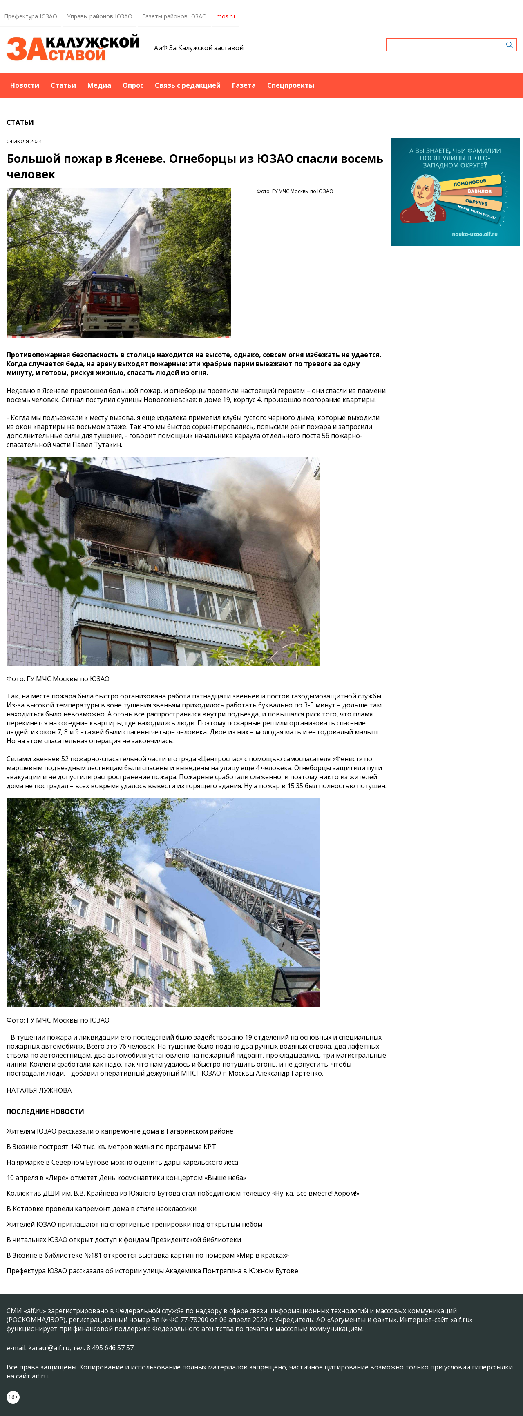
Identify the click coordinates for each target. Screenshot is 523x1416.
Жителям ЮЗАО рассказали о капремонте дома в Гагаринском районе (120, 1131)
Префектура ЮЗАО (30, 16)
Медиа (99, 85)
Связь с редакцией (188, 85)
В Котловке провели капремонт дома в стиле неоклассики (102, 1208)
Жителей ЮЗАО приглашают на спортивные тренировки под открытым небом (134, 1224)
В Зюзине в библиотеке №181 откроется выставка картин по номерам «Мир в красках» (148, 1255)
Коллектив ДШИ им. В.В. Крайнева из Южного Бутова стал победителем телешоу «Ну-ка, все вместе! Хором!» (183, 1193)
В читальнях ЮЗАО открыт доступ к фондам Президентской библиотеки (124, 1239)
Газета (244, 85)
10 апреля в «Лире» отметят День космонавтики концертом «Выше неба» (126, 1177)
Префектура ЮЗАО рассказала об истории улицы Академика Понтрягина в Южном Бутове (152, 1270)
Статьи (63, 85)
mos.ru (226, 16)
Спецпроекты (290, 85)
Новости (24, 85)
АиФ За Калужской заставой (199, 47)
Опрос (133, 85)
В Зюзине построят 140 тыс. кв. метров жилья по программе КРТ (111, 1146)
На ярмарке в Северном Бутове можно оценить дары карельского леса (122, 1162)
